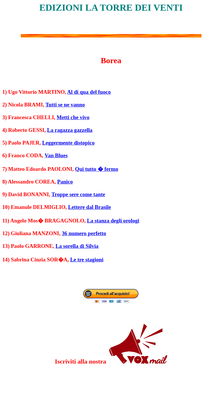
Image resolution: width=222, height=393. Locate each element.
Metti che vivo (73, 117)
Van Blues (56, 155)
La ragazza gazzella (69, 130)
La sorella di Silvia (77, 246)
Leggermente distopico (68, 143)
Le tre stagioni (86, 260)
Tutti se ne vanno (65, 105)
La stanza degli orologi (113, 221)
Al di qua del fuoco (89, 92)
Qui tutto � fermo (96, 169)
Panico (65, 182)
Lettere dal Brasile (89, 207)
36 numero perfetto (84, 233)
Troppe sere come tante (78, 194)
